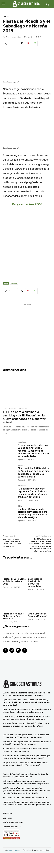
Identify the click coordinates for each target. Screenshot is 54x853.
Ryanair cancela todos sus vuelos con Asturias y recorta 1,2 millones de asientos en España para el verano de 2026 (33, 451)
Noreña (14, 283)
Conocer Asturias (13, 37)
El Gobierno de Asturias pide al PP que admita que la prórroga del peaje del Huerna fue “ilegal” (26, 757)
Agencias (21, 460)
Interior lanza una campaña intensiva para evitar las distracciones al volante (25, 750)
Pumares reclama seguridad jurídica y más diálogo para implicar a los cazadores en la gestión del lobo (27, 803)
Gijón (5, 408)
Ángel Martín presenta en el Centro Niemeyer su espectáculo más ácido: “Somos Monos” (25, 764)
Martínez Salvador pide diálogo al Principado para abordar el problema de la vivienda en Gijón (32, 513)
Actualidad (22, 442)
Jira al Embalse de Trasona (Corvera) (37, 615)
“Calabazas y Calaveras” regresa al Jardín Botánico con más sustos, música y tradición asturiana (33, 492)
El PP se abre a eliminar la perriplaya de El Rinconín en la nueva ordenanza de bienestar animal (24, 417)
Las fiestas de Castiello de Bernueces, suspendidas (35, 583)
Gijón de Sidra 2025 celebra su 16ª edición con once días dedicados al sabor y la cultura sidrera (34, 472)
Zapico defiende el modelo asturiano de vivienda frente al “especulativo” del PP (25, 775)
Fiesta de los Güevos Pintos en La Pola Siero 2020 (13, 616)
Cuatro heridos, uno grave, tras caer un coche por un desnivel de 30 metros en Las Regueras (26, 736)
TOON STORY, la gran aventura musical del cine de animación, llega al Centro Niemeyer (27, 743)
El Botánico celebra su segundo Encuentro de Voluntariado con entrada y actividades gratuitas (26, 782)
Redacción (13, 408)
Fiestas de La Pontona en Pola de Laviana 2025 (14, 581)
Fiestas (6, 17)
